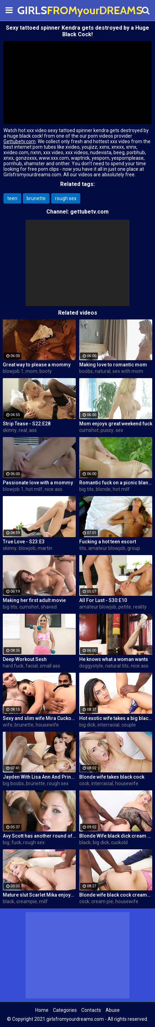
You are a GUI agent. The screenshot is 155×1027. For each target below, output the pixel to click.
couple (128, 725)
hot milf (34, 489)
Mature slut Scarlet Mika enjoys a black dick (39, 895)
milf (43, 901)
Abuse (113, 1010)
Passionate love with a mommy (38, 482)
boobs (86, 371)
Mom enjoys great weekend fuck (115, 423)
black (85, 842)
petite (124, 607)
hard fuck (13, 666)
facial (32, 666)
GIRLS (34, 10)
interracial (108, 725)
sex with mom (127, 371)
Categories (65, 1010)
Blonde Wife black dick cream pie (115, 836)
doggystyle (91, 666)
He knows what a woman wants (113, 659)
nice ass (53, 489)
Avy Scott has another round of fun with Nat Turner (39, 836)
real (23, 430)
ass (33, 430)
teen (12, 198)
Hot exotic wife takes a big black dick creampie (115, 718)
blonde (103, 489)
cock (84, 783)
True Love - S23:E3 (24, 541)
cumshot (89, 430)
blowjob (27, 548)
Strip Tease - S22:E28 (27, 423)
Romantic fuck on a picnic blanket (115, 482)
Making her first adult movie (34, 600)
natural (102, 371)
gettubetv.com (89, 211)
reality (140, 607)
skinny (10, 430)
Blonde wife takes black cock (111, 777)
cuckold (119, 842)
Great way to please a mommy (37, 364)
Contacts (91, 1010)
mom (31, 371)
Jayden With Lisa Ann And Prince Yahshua (39, 777)
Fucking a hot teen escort (107, 541)
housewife (47, 725)
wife (7, 725)
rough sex (65, 198)
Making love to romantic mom (113, 364)
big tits (86, 489)
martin (45, 548)
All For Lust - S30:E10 (103, 600)
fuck (16, 842)
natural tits (117, 666)
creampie (26, 901)
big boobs (13, 783)
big (6, 842)
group (133, 548)
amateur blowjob (106, 548)
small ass (50, 666)
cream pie (102, 901)
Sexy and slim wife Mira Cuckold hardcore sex (39, 718)
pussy (107, 430)
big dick (87, 725)
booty (45, 371)
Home (41, 1010)
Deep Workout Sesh (25, 659)
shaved (49, 607)
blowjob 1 (13, 371)
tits (82, 548)
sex (119, 430)
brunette (36, 198)
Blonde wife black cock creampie (115, 895)
